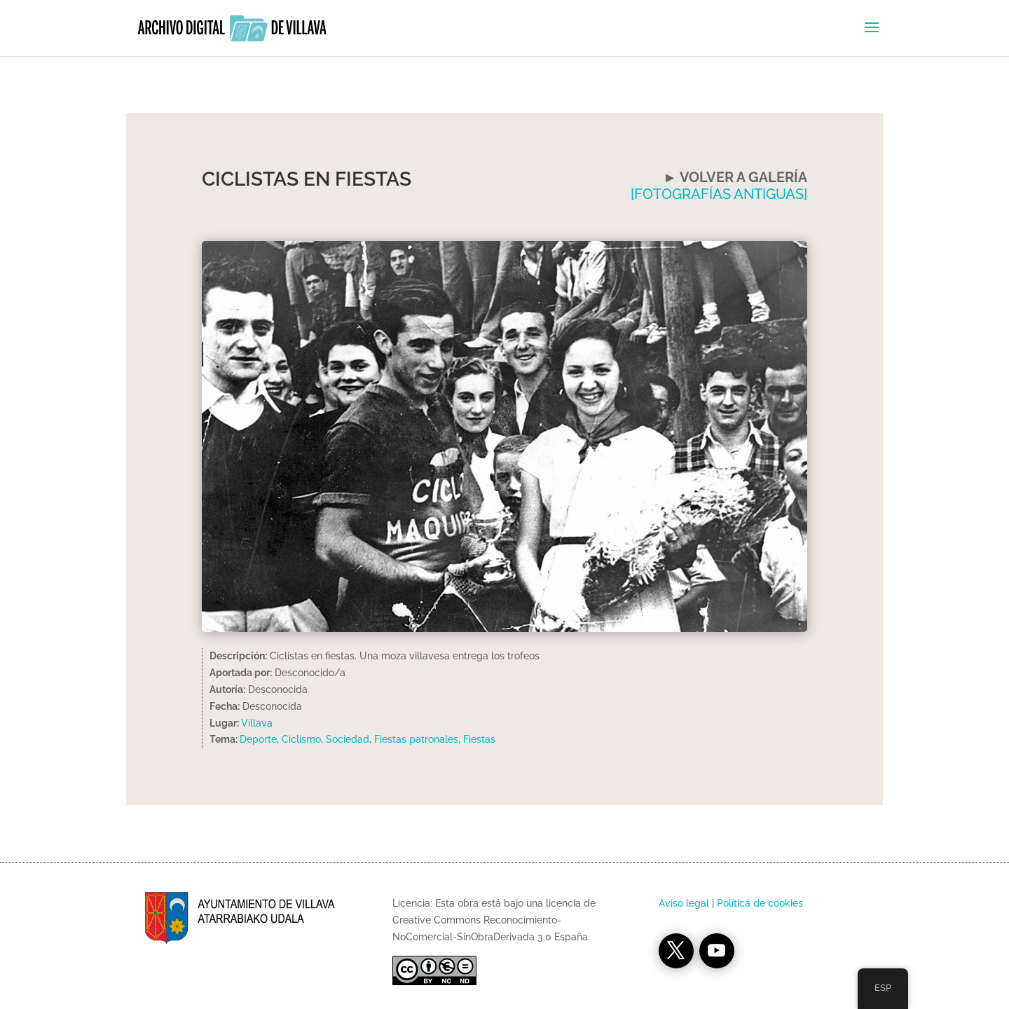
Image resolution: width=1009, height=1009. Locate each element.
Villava (257, 723)
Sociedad (347, 739)
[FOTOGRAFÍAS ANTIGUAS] (719, 194)
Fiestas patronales (416, 739)
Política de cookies (760, 903)
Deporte (258, 739)
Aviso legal (684, 903)
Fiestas (479, 739)
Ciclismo (301, 739)
